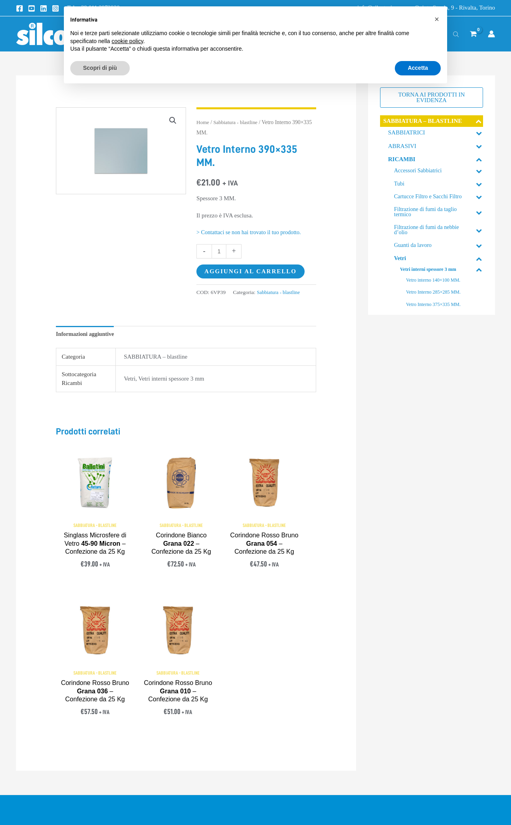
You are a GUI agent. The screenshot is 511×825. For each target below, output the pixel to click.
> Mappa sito (387, 745)
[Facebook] (19, 8)
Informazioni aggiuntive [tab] (87, 334)
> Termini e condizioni (285, 690)
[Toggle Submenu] (479, 121)
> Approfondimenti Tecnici (405, 690)
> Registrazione (390, 727)
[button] (172, 121)
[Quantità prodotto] (219, 251)
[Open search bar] (456, 34)
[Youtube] (31, 8)
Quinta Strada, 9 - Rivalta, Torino (455, 7)
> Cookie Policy (276, 727)
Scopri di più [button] (100, 68)
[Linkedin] (43, 8)
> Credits (267, 745)
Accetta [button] (418, 68)
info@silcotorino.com (58, 723)
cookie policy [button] (127, 41)
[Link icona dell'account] (491, 34)
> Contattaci (386, 708)
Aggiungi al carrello (250, 271)
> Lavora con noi (392, 763)
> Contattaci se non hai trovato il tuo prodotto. (251, 232)
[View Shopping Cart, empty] (473, 34)
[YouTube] (57, 786)
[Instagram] (55, 8)
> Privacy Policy (277, 708)
